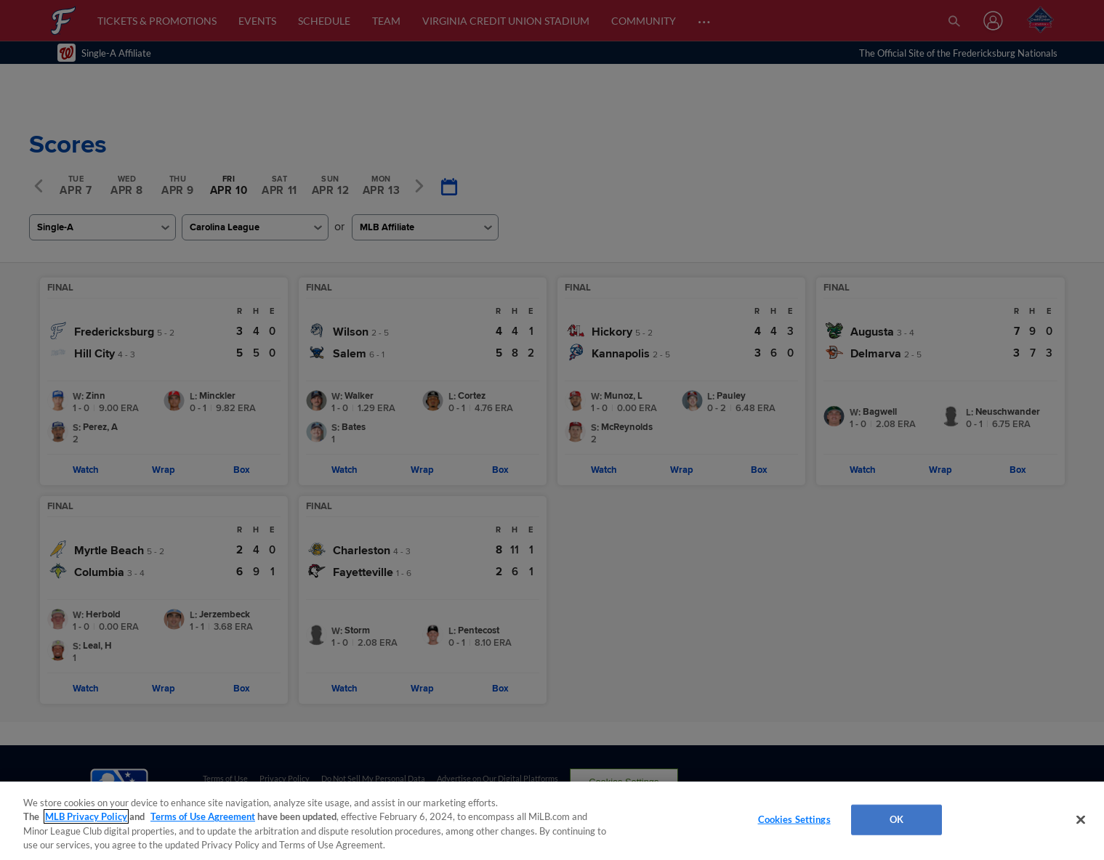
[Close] (1081, 819)
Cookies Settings (794, 819)
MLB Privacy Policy (86, 816)
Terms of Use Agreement (202, 816)
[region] (552, 821)
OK (896, 819)
